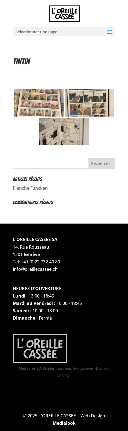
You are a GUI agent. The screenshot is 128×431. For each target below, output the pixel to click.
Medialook (64, 423)
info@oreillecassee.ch (35, 269)
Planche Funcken (30, 188)
